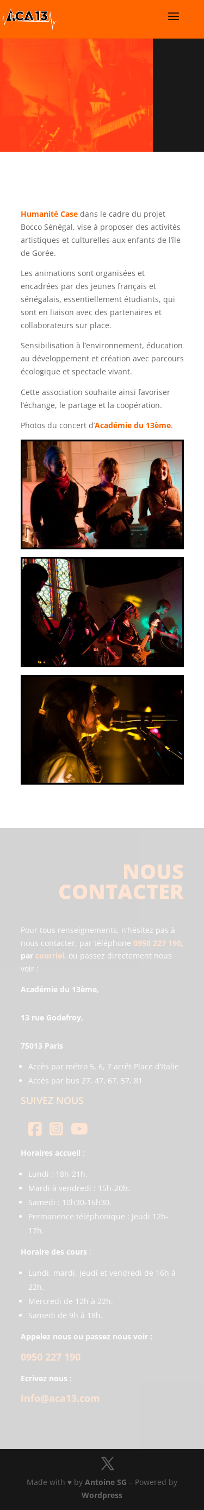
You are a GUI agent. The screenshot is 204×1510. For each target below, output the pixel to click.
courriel (49, 955)
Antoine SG (106, 1482)
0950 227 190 (157, 943)
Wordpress (102, 1495)
